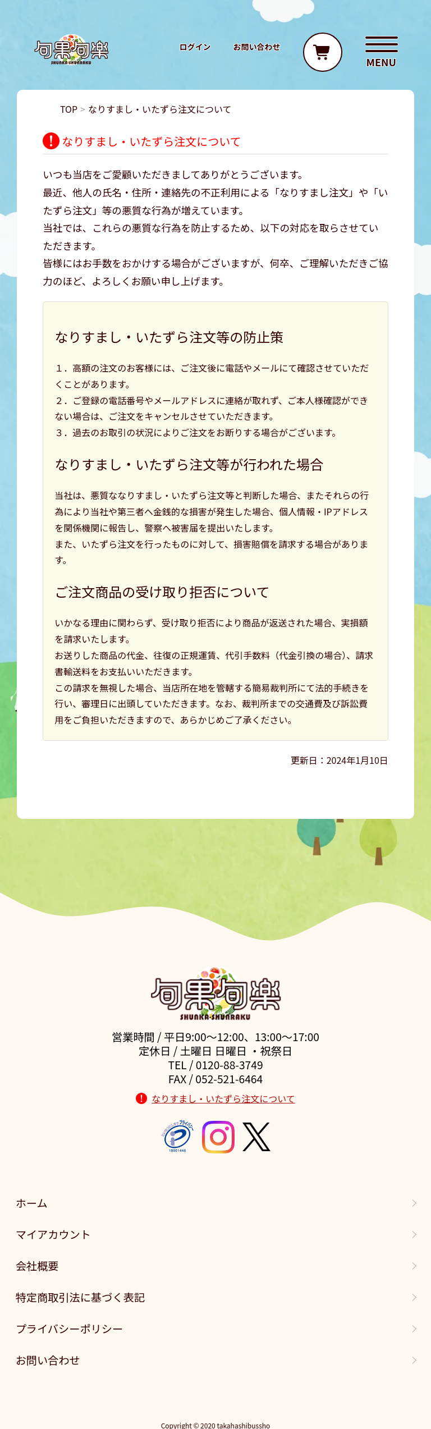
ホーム (32, 1203)
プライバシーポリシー (69, 1328)
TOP (68, 109)
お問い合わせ (48, 1360)
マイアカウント (53, 1234)
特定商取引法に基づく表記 (80, 1297)
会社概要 (37, 1266)
